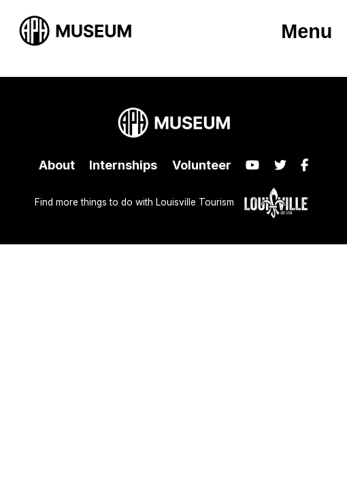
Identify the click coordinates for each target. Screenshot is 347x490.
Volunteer (201, 165)
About (57, 165)
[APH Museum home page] (75, 31)
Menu (306, 31)
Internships (123, 165)
